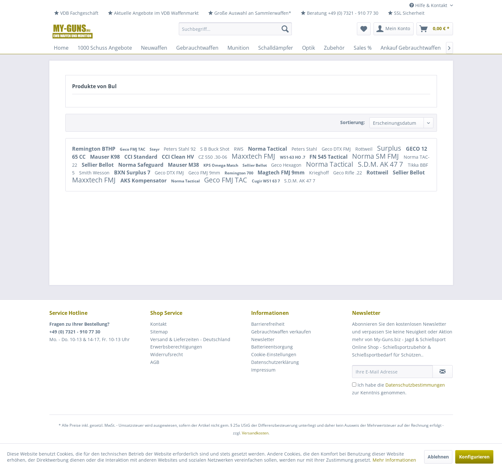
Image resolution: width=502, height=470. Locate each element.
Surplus (390, 148)
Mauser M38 (184, 164)
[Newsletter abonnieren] (442, 371)
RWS (239, 149)
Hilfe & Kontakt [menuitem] (429, 5)
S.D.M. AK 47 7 (381, 164)
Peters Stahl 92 (180, 149)
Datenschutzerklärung (275, 362)
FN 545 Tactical (329, 156)
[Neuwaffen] (154, 48)
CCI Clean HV (178, 156)
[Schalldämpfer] (276, 48)
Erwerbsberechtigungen (176, 347)
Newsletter (263, 339)
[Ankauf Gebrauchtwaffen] (410, 48)
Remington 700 (239, 173)
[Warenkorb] (434, 28)
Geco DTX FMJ (337, 149)
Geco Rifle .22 (348, 173)
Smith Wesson (95, 173)
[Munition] (238, 48)
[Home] (61, 48)
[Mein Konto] (394, 28)
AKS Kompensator (144, 180)
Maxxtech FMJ (254, 156)
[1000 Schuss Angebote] (104, 48)
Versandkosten (255, 433)
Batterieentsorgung (272, 347)
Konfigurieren (474, 457)
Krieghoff (319, 173)
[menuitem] (76, 13)
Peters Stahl (305, 149)
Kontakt (158, 324)
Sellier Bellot (98, 164)
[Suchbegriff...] (235, 28)
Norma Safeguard (141, 164)
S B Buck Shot (215, 149)
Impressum (263, 370)
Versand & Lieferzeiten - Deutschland (190, 339)
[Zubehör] (334, 48)
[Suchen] (285, 28)
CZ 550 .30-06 (213, 157)
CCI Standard (141, 156)
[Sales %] (362, 48)
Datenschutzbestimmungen (415, 385)
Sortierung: (352, 122)
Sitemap (159, 332)
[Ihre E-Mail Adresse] (392, 371)
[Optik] (308, 48)
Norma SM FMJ (376, 156)
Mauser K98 (105, 156)
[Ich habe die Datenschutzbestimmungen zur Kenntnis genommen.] (354, 384)
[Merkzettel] (364, 28)
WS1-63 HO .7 (293, 157)
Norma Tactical (268, 148)
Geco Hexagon (287, 165)
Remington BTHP (94, 148)
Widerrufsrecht (166, 354)
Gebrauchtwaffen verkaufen (281, 332)
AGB (154, 362)
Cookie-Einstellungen (273, 354)
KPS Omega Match (221, 165)
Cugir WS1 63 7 (266, 181)
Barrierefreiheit (267, 324)
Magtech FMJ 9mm (282, 172)
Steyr (155, 149)
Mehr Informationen (394, 460)
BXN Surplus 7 (133, 172)
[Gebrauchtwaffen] (197, 48)
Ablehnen (438, 457)
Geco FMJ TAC (133, 149)
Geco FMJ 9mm (204, 173)
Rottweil (364, 149)
